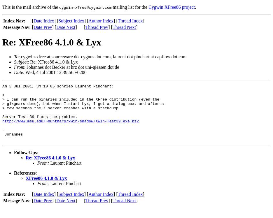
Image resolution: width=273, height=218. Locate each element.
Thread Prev (96, 27)
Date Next (65, 27)
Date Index (44, 20)
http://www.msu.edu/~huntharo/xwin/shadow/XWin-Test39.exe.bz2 (70, 128)
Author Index (100, 20)
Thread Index (130, 20)
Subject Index (71, 20)
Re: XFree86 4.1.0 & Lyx (50, 169)
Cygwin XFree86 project (171, 7)
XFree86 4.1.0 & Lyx (46, 189)
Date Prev (43, 27)
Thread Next (124, 27)
